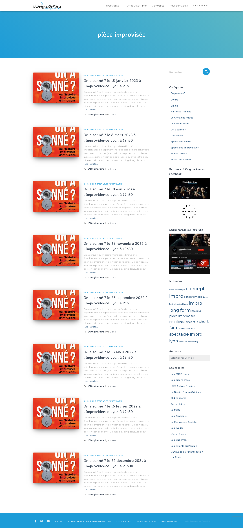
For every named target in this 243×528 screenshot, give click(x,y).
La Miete (176, 410)
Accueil (59, 521)
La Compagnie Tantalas (184, 422)
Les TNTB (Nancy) (181, 374)
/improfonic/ (178, 93)
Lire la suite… (91, 109)
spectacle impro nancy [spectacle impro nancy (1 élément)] (188, 342)
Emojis (174, 105)
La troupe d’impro (136, 6)
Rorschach (177, 135)
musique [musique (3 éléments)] (196, 311)
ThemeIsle (206, 521)
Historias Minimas (181, 111)
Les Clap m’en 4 (180, 440)
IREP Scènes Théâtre (183, 386)
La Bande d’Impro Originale (186, 392)
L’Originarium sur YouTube (48, 521)
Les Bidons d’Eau (180, 380)
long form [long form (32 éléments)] (180, 310)
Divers (174, 99)
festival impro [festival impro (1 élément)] (182, 304)
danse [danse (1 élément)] (205, 297)
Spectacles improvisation (110, 75)
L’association (124, 521)
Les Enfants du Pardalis (184, 446)
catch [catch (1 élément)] (171, 290)
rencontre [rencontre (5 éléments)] (191, 321)
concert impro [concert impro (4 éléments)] (193, 296)
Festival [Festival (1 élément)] (172, 304)
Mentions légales (146, 521)
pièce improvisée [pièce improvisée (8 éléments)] (182, 316)
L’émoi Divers (178, 434)
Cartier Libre (178, 404)
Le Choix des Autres (182, 117)
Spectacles (113, 6)
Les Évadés (177, 428)
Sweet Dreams (179, 153)
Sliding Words (178, 398)
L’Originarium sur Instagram (42, 521)
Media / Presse (169, 521)
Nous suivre (200, 5)
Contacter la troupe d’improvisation (89, 521)
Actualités (158, 6)
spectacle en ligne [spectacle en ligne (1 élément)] (187, 328)
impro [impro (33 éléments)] (195, 303)
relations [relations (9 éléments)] (176, 322)
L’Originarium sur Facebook (35, 521)
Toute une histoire (181, 159)
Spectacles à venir (181, 141)
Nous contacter (178, 6)
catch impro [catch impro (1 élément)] (180, 290)
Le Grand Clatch (180, 123)
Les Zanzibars (179, 416)
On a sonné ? (90, 75)
